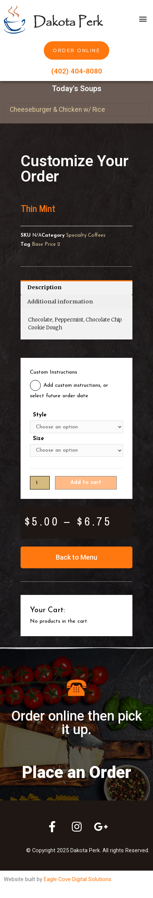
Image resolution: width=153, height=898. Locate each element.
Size (38, 438)
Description (44, 287)
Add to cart (85, 482)
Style (40, 415)
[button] (143, 18)
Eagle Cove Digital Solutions (77, 879)
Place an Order (76, 772)
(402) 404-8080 (76, 71)
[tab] (76, 287)
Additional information (60, 301)
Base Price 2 (46, 244)
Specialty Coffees (85, 235)
